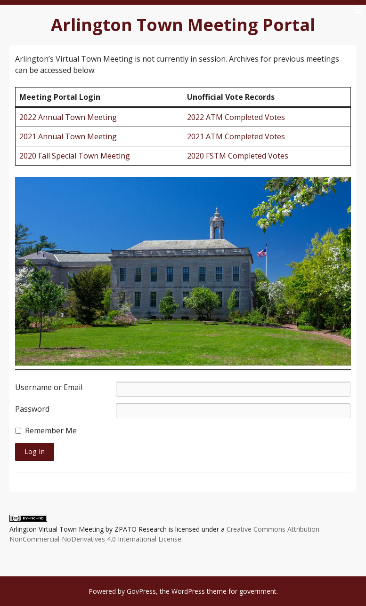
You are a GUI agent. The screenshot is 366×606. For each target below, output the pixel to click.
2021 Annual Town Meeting (68, 136)
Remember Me (51, 430)
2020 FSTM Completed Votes (237, 156)
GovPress (141, 591)
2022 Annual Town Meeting (68, 117)
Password (32, 409)
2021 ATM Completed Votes (236, 136)
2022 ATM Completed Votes (236, 117)
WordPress (188, 591)
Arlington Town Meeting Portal (183, 24)
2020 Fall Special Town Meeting (74, 156)
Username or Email (48, 387)
